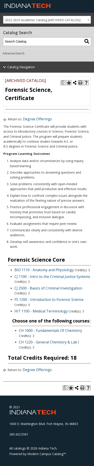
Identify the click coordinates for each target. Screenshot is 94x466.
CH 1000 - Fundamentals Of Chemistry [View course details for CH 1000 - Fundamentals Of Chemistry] (50, 330)
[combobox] (47, 20)
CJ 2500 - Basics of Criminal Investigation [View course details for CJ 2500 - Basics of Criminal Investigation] (48, 288)
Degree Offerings (37, 119)
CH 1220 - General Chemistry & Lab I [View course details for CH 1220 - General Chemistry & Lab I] (49, 342)
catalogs (20, 448)
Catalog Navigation (21, 67)
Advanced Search (13, 53)
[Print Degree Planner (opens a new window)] (63, 82)
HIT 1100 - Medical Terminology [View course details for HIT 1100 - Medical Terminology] (41, 311)
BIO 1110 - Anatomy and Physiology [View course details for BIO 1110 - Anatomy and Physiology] (44, 269)
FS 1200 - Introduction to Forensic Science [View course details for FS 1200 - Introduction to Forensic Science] (49, 299)
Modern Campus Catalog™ (46, 454)
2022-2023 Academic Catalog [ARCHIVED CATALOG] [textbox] (42, 20)
